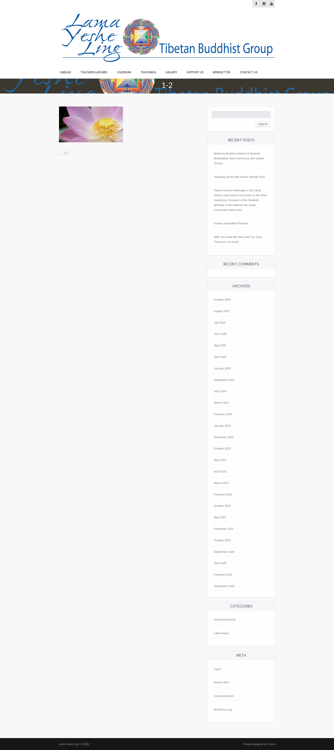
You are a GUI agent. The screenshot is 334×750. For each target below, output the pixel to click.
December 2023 (224, 437)
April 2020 (220, 563)
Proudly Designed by (259, 744)
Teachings (148, 72)
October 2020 (222, 540)
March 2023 (221, 483)
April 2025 (220, 356)
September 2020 (224, 551)
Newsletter (221, 72)
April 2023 (220, 471)
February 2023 (223, 494)
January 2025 (222, 368)
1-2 (64, 152)
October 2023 (222, 448)
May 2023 (220, 460)
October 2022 (222, 505)
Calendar (124, 72)
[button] (91, 124)
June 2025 (220, 333)
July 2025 (220, 322)
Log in (217, 669)
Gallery (171, 72)
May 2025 (220, 345)
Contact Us (249, 72)
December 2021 (224, 528)
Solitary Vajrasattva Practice (231, 223)
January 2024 (222, 425)
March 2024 (221, 402)
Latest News (221, 633)
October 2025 (222, 299)
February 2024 (223, 414)
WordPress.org (223, 709)
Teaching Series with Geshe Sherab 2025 (239, 177)
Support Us (195, 72)
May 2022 (220, 517)
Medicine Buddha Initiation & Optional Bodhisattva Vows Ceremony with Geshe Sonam (239, 158)
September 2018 (224, 586)
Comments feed (223, 696)
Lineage (65, 72)
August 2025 (221, 311)
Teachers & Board (94, 72)
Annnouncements (224, 619)
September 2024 (224, 379)
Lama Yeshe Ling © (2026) (74, 744)
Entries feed (221, 682)
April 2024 (220, 391)
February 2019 (223, 574)
